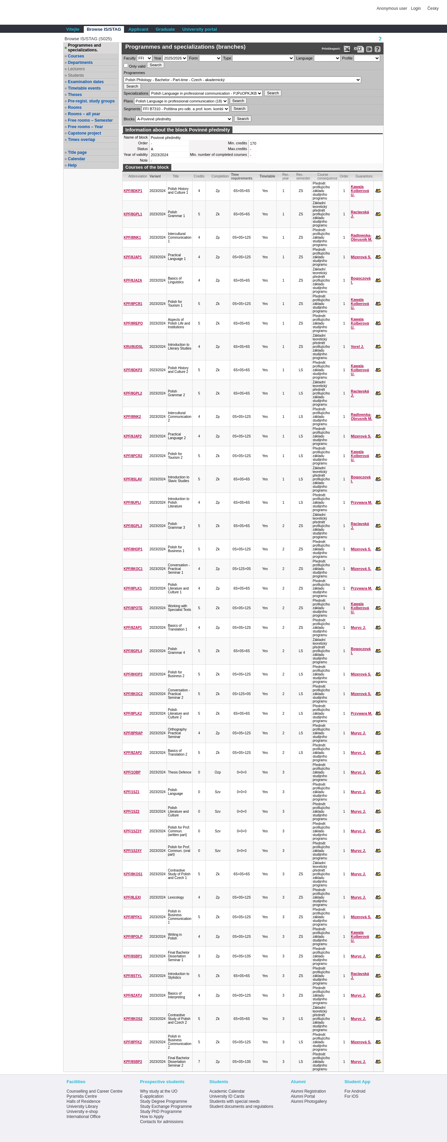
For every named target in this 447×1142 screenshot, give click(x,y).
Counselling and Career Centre (94, 1091)
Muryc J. (358, 627)
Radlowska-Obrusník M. (361, 237)
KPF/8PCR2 (133, 456)
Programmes (134, 73)
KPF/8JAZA (133, 280)
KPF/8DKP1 (133, 191)
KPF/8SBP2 (133, 1062)
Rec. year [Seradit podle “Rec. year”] (286, 176)
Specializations (136, 93)
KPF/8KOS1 (133, 874)
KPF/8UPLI (132, 502)
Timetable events (84, 88)
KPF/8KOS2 (133, 1019)
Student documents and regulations (241, 1106)
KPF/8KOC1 (133, 569)
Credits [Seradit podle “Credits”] (199, 176)
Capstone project (84, 133)
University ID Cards (226, 1096)
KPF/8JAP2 (133, 436)
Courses (76, 56)
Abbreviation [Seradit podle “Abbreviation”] (137, 176)
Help (72, 165)
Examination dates (86, 81)
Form (193, 58)
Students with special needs (234, 1101)
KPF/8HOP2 (133, 674)
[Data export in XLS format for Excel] (347, 49)
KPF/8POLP (133, 936)
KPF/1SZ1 (132, 792)
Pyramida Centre (82, 1096)
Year (158, 58)
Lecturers (76, 69)
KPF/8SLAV (133, 479)
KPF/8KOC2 (133, 694)
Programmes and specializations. (84, 47)
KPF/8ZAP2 (133, 753)
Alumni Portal (303, 1096)
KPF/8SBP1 (133, 956)
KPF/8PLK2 (133, 713)
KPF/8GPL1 (133, 214)
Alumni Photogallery (309, 1101)
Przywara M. (361, 502)
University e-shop (82, 1111)
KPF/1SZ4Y (133, 851)
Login (416, 8)
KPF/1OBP (132, 772)
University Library (82, 1106)
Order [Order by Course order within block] (344, 176)
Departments (80, 62)
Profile (347, 58)
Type (227, 58)
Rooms (75, 107)
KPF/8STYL (133, 976)
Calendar (76, 159)
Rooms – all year (84, 114)
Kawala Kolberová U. (360, 191)
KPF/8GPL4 (133, 651)
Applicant (138, 29)
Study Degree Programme (163, 1101)
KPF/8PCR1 (133, 304)
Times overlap (81, 139)
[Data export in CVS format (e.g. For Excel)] (359, 49)
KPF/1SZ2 (132, 811)
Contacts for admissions (161, 1121)
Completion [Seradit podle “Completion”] (220, 176)
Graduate (165, 29)
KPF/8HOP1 (133, 549)
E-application (151, 1096)
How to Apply (152, 1116)
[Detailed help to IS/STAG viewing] (377, 49)
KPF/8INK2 (132, 417)
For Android (354, 1091)
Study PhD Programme (160, 1111)
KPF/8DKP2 (133, 370)
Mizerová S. (361, 257)
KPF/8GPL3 (133, 526)
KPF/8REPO (133, 323)
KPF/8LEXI (132, 897)
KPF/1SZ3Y (133, 831)
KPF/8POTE (133, 608)
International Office (84, 1116)
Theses (75, 94)
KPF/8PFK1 (133, 917)
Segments (132, 109)
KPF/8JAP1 (133, 257)
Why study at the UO (158, 1091)
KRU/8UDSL (133, 347)
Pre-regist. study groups (91, 101)
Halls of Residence (83, 1101)
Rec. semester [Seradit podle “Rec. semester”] (303, 176)
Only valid (134, 65)
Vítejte (72, 29)
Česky (433, 8)
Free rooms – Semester (90, 120)
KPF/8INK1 (132, 237)
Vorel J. (357, 346)
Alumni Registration (308, 1091)
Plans (128, 101)
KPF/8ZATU (133, 995)
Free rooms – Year (85, 126)
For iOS (351, 1096)
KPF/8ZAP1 (133, 627)
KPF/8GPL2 (133, 393)
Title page (77, 152)
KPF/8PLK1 (133, 588)
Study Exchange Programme (166, 1106)
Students (76, 75)
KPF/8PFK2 (133, 1042)
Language (304, 58)
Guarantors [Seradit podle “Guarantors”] (363, 176)
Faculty (129, 58)
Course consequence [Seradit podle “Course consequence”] (327, 176)
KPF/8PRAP (133, 733)
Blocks (129, 119)
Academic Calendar (227, 1091)
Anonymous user (392, 8)
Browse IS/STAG (104, 29)
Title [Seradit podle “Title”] (176, 176)
